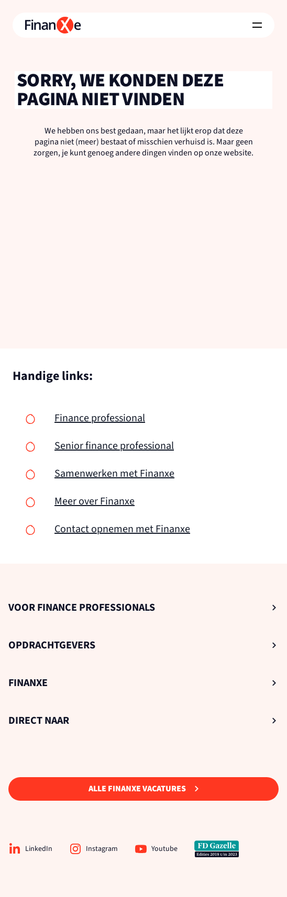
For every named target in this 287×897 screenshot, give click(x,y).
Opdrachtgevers (142, 645)
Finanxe (142, 683)
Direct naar (142, 720)
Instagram (93, 848)
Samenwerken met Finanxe (114, 473)
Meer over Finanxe (94, 501)
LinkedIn (30, 848)
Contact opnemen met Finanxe (122, 529)
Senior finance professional (114, 446)
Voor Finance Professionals (142, 607)
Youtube (156, 848)
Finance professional (99, 418)
